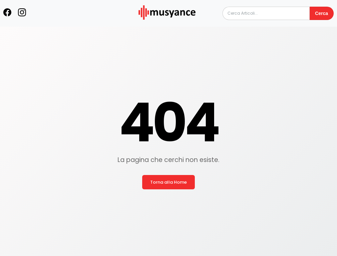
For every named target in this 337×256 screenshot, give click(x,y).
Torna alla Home (168, 182)
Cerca (321, 13)
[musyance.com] (166, 24)
